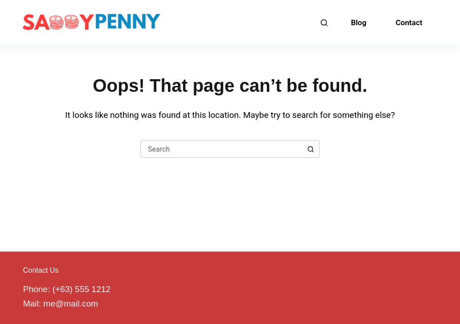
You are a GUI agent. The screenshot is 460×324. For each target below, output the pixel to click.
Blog (359, 22)
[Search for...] (221, 149)
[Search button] (311, 149)
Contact (409, 22)
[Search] (324, 22)
